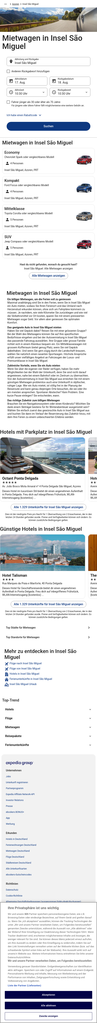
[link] (48, 664)
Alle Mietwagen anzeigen (48, 275)
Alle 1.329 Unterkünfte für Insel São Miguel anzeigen (48, 507)
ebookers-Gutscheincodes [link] (19, 874)
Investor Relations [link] (15, 800)
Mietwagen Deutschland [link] (18, 851)
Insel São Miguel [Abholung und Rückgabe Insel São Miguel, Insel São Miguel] (25, 63)
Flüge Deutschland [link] (15, 857)
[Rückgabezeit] (70, 92)
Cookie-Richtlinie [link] (14, 895)
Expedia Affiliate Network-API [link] (20, 794)
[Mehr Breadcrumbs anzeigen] (5, 4)
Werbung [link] (10, 824)
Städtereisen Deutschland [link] (18, 863)
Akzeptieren (48, 1008)
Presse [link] (9, 806)
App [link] (8, 818)
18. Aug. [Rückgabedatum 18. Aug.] (63, 82)
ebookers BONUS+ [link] (15, 812)
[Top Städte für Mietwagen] (48, 627)
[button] (48, 115)
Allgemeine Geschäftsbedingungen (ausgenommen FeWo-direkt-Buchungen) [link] (43, 901)
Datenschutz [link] (12, 890)
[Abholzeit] (27, 92)
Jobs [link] (8, 776)
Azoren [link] (15, 4)
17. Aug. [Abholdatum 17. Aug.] (20, 82)
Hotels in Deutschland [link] (16, 839)
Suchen (48, 126)
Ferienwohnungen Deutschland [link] (21, 845)
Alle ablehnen (48, 1018)
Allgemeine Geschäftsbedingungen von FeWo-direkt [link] (31, 913)
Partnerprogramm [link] (14, 788)
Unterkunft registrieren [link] (17, 782)
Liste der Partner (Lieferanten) (24, 998)
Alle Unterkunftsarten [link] (16, 868)
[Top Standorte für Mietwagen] (48, 637)
